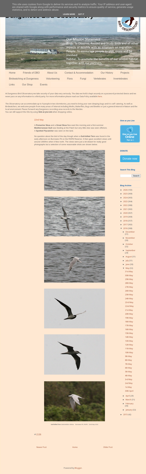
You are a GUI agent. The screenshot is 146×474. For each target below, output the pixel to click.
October (129, 244)
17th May (129, 325)
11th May (129, 348)
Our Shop (27, 84)
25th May (129, 294)
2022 (125, 205)
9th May (128, 356)
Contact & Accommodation (79, 72)
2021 (125, 209)
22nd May (129, 306)
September (130, 250)
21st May (129, 310)
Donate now (130, 158)
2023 (125, 201)
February (129, 403)
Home (12, 72)
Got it (81, 14)
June (128, 264)
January (129, 410)
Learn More (69, 14)
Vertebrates (100, 78)
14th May (129, 337)
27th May (129, 287)
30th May (129, 275)
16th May (129, 329)
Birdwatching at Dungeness (24, 78)
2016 (125, 228)
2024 (125, 197)
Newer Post (41, 447)
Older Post (108, 447)
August (129, 256)
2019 (125, 217)
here (100, 96)
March (129, 399)
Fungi (83, 78)
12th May (129, 345)
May (128, 268)
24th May (129, 298)
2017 (125, 224)
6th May (128, 368)
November (130, 238)
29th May (129, 279)
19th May (129, 318)
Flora (70, 78)
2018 (125, 221)
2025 (125, 194)
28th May (129, 283)
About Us (52, 72)
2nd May (128, 383)
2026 (125, 190)
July (127, 260)
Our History (107, 72)
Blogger (78, 468)
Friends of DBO (31, 72)
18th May (129, 322)
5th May (128, 372)
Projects (124, 72)
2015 (125, 414)
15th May (129, 333)
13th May (129, 341)
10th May (129, 352)
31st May (129, 271)
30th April (129, 391)
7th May (128, 364)
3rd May (128, 379)
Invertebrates (120, 78)
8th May (128, 360)
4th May (128, 375)
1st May (128, 387)
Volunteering (53, 78)
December (130, 232)
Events (43, 84)
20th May (129, 314)
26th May (129, 291)
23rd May (129, 302)
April (128, 396)
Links (12, 84)
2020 (125, 213)
